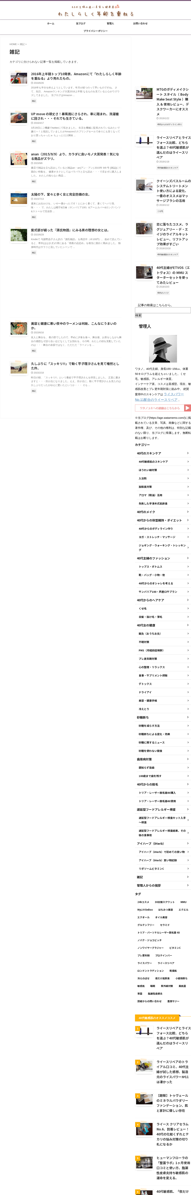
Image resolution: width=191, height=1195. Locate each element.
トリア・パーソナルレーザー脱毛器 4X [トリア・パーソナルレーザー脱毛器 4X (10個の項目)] (158, 895)
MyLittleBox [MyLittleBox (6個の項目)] (145, 873)
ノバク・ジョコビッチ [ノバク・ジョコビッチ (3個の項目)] (149, 903)
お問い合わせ (140, 23)
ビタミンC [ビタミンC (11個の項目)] (175, 911)
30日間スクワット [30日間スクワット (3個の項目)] (165, 865)
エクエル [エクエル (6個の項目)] (183, 873)
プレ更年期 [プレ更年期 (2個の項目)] (143, 918)
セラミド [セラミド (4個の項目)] (165, 888)
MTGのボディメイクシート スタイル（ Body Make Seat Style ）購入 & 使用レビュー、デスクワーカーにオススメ (173, 97)
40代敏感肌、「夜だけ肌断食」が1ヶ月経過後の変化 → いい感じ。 (173, 1143)
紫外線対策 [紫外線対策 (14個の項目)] (167, 949)
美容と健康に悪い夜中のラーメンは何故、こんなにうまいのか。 (74, 326)
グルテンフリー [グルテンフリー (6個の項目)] (145, 888)
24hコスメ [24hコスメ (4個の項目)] (143, 865)
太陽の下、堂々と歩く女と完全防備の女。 (59, 196)
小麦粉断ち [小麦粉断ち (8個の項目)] (182, 941)
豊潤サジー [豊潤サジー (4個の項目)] (173, 964)
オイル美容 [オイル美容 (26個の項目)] (161, 880)
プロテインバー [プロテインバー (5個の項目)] (163, 918)
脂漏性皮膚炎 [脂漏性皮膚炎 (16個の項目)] (155, 956)
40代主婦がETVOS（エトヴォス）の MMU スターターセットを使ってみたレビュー (173, 242)
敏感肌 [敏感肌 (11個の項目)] (141, 949)
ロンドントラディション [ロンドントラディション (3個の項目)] (150, 934)
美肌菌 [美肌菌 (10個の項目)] (182, 949)
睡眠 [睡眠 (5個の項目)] (152, 949)
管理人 (110, 23)
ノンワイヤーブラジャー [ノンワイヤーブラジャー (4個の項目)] (150, 911)
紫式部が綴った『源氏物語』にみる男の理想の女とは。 (68, 233)
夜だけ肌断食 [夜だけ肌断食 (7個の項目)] (162, 941)
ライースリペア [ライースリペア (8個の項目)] (166, 926)
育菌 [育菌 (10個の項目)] (139, 956)
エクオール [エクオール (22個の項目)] (143, 880)
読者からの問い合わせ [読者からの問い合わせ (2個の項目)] (149, 964)
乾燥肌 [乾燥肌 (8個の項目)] (173, 934)
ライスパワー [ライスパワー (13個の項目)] (144, 926)
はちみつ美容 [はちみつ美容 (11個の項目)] (165, 873)
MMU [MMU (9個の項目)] (184, 865)
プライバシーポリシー (95, 31)
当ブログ (81, 23)
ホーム (50, 23)
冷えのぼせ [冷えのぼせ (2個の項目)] (143, 941)
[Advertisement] (66, 292)
